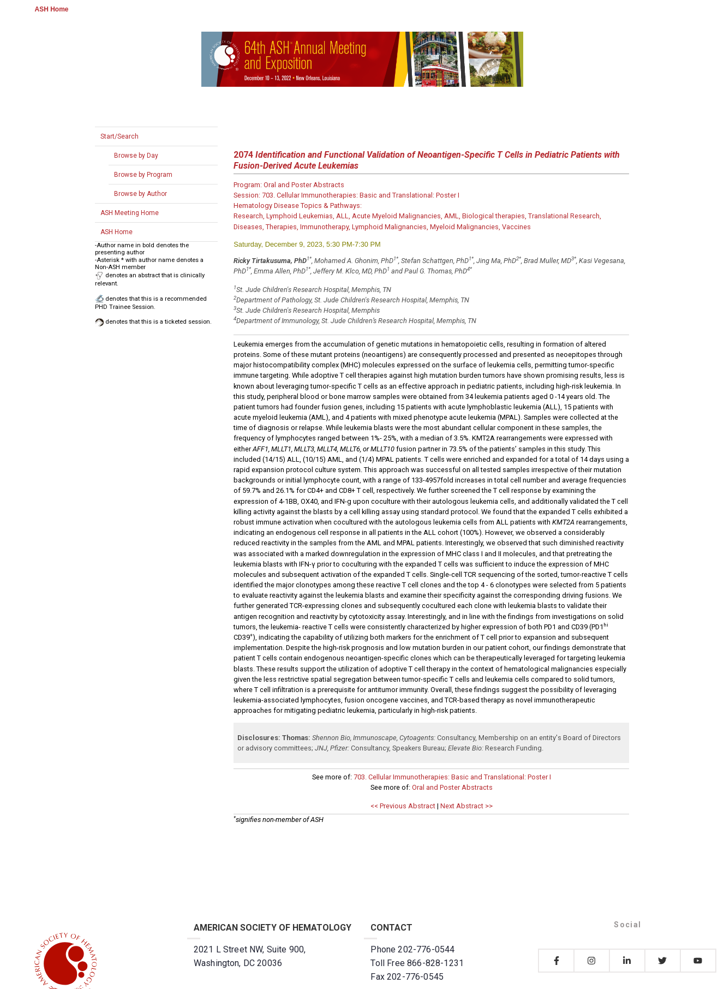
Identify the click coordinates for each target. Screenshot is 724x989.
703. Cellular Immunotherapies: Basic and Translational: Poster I (452, 777)
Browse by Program (143, 174)
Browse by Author (140, 194)
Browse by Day (136, 155)
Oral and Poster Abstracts (452, 787)
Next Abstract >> (466, 806)
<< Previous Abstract (402, 806)
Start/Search (119, 136)
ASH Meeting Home (129, 213)
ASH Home (52, 9)
